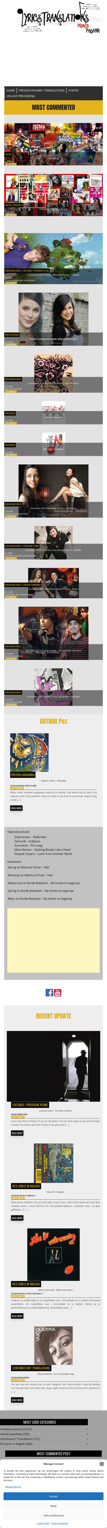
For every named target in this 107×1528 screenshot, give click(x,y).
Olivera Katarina (26, 1392)
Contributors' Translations (31, 1381)
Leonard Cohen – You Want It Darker (55, 1117)
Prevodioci (12, 413)
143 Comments (12, 661)
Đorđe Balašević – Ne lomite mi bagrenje (53, 888)
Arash (15, 596)
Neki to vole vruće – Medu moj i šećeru (56, 1301)
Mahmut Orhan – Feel (35, 873)
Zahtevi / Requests (17, 204)
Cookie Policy (43, 1523)
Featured (36, 269)
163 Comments (12, 599)
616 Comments (12, 217)
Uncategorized (14, 334)
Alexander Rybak (20, 282)
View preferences (53, 1515)
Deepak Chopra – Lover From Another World (43, 859)
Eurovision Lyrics (16, 269)
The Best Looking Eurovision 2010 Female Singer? (53, 340)
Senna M (34, 1205)
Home (10, 90)
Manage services (13, 1487)
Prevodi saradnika (42, 583)
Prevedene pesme (55, 269)
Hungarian (22, 790)
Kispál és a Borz (36, 790)
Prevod (9, 151)
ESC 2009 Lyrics (36, 282)
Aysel (21, 596)
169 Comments (12, 560)
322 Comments (13, 347)
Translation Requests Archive (53, 210)
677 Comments (12, 163)
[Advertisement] (53, 60)
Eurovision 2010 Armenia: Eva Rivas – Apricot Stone (53, 384)
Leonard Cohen (25, 1121)
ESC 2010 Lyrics (19, 390)
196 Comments (12, 425)
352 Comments (12, 285)
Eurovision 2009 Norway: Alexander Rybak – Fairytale (53, 275)
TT (41, 1205)
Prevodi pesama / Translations (42, 90)
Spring (12, 873)
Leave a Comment (18, 793)
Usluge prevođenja (20, 96)
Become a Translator (53, 450)
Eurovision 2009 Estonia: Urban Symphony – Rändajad (53, 697)
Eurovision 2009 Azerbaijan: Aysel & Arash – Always (53, 589)
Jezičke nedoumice (53, 418)
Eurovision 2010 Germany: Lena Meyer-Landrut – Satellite (53, 550)
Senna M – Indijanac (27, 847)
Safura (31, 515)
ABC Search (53, 156)
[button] (102, 1464)
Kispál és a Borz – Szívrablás (53, 784)
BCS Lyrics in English (26, 1194)
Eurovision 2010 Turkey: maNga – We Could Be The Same (53, 651)
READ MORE (16, 813)
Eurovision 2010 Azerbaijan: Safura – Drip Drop (53, 509)
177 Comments (12, 519)
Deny (53, 1505)
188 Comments (12, 457)
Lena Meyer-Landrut (37, 557)
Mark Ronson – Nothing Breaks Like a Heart (42, 855)
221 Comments (12, 394)
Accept (53, 1496)
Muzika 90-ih (24, 1205)
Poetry (74, 90)
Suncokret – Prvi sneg (28, 851)
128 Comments (12, 707)
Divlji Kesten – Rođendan (30, 843)
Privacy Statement (59, 1523)
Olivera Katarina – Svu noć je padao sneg (55, 1388)
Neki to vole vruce (39, 1305)
